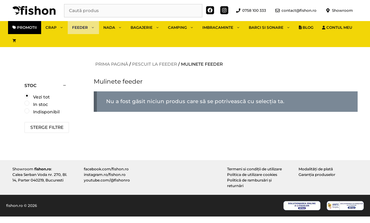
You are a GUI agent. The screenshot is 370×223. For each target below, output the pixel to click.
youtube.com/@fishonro (107, 180)
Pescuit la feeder (154, 64)
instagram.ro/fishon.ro (105, 174)
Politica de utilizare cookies (252, 174)
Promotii (24, 27)
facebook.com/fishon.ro (106, 169)
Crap (56, 27)
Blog (306, 27)
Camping (183, 27)
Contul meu (337, 27)
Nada (114, 27)
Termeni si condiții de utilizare (254, 169)
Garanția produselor (317, 174)
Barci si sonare (272, 27)
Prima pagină (111, 64)
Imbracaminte (223, 27)
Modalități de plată (316, 169)
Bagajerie (147, 27)
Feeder (85, 27)
